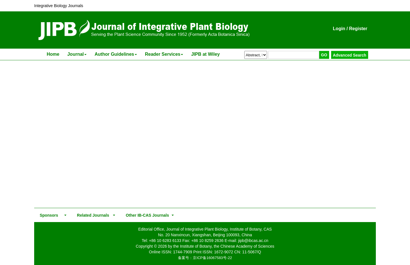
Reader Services (164, 54)
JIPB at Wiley (205, 54)
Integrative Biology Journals (58, 5)
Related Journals (92, 215)
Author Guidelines (116, 54)
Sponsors (48, 215)
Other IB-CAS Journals (145, 215)
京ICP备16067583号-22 (212, 258)
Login (339, 28)
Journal (77, 54)
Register (358, 28)
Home (53, 54)
